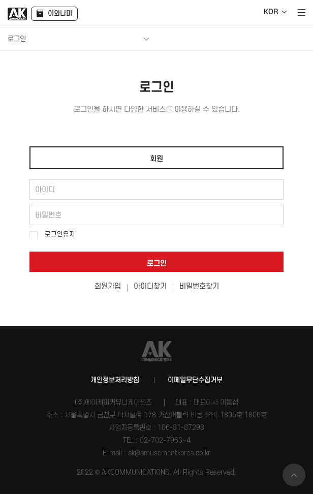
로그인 (157, 263)
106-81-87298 (181, 427)
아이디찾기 (150, 286)
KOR (271, 12)
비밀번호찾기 (199, 286)
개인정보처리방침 (114, 380)
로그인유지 (60, 234)
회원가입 (108, 286)
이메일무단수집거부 (195, 380)
